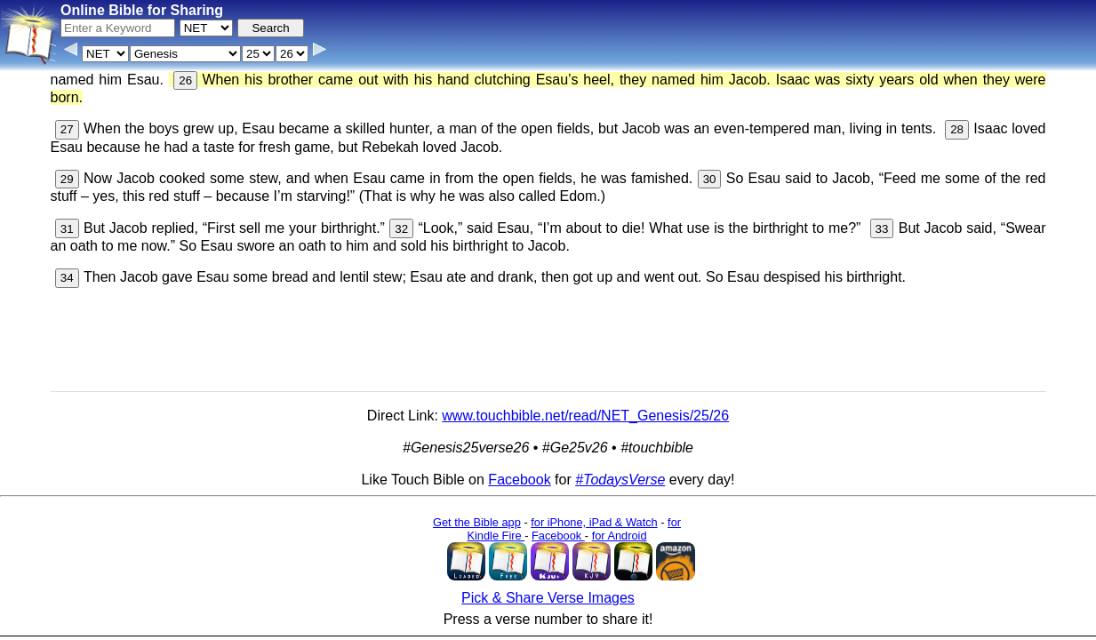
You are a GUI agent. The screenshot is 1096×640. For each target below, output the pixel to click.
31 (67, 229)
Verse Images (530, 626)
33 (882, 229)
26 (185, 80)
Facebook (519, 479)
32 (401, 229)
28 (957, 129)
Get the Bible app (477, 522)
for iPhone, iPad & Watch (594, 522)
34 (67, 277)
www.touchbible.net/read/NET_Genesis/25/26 (585, 415)
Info (359, 626)
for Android (619, 535)
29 (67, 179)
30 (709, 179)
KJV (773, 592)
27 (67, 129)
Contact (399, 626)
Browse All (456, 626)
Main (739, 592)
